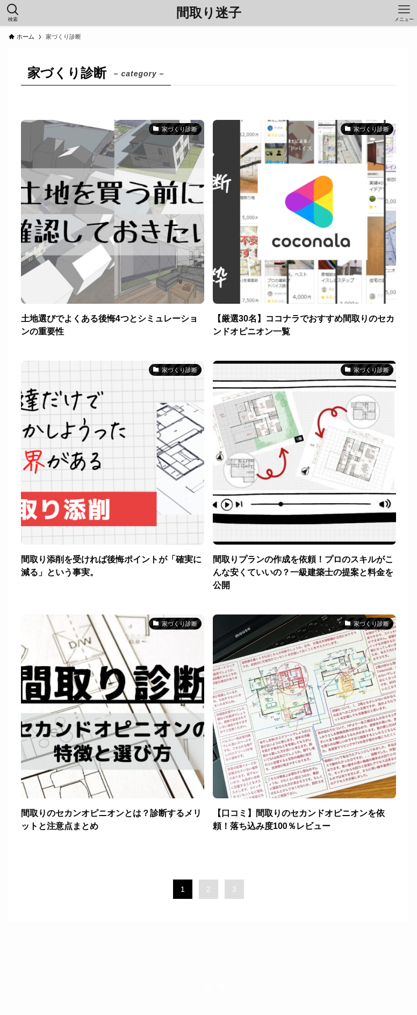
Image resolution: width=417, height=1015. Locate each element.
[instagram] (195, 987)
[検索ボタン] (13, 13)
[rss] (208, 987)
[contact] (221, 987)
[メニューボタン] (404, 13)
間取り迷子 (208, 12)
